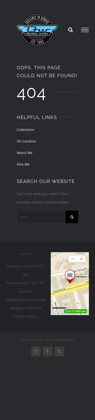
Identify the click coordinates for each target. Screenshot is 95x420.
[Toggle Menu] (85, 30)
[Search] (72, 217)
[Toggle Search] (70, 29)
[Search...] (41, 217)
